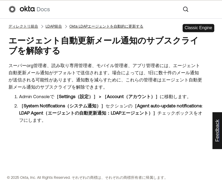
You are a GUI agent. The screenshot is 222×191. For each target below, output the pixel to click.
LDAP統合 (54, 26)
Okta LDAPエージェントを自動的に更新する (106, 26)
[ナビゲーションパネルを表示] (211, 9)
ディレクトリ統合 (23, 26)
